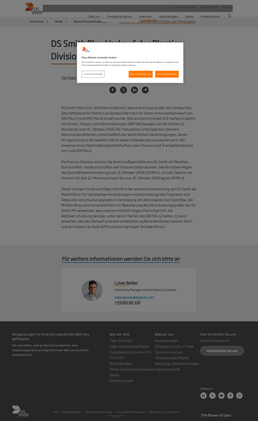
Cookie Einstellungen (93, 74)
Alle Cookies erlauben (167, 74)
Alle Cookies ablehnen (140, 74)
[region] (130, 62)
